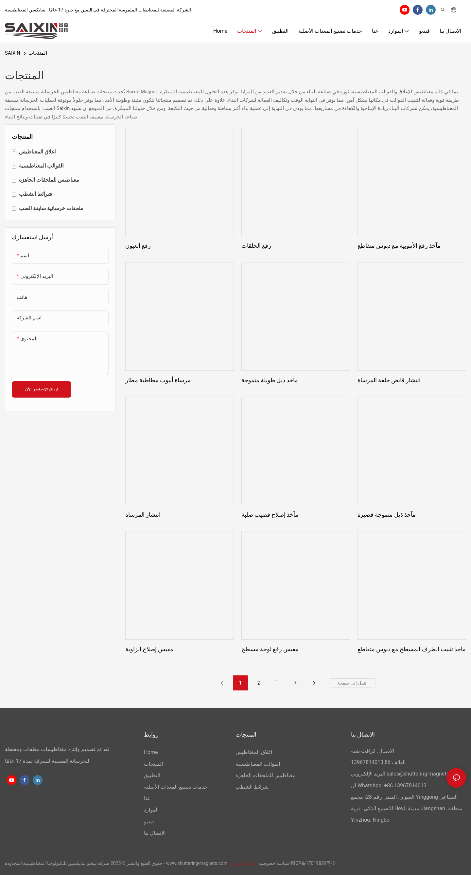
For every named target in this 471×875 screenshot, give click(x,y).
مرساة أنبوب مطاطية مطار (158, 380)
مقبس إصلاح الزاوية (149, 649)
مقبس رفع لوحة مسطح (270, 649)
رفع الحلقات (256, 245)
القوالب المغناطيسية (258, 764)
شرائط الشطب (252, 787)
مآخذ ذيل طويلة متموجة (269, 380)
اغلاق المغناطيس (254, 752)
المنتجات (37, 53)
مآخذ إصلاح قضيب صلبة (269, 514)
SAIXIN (12, 53)
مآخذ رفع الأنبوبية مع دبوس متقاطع (399, 245)
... (277, 679)
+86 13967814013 (405, 786)
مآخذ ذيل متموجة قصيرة (387, 514)
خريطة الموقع (244, 863)
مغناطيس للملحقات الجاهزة (266, 775)
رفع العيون (138, 245)
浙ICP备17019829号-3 (312, 863)
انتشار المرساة (143, 514)
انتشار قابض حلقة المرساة (389, 380)
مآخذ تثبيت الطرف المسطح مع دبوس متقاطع (412, 649)
